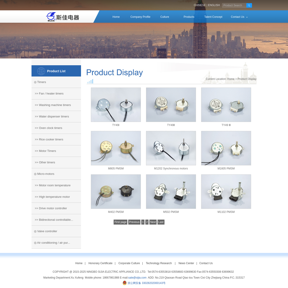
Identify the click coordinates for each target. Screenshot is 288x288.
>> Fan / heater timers (47, 93)
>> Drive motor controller (49, 208)
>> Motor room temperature (51, 185)
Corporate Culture (129, 263)
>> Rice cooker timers (47, 139)
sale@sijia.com (137, 277)
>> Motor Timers (44, 151)
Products (189, 16)
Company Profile (140, 16)
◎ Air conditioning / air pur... (51, 242)
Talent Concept (213, 16)
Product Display (247, 79)
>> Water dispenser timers (50, 116)
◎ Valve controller (44, 231)
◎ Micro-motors (43, 174)
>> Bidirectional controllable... (52, 219)
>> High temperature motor (51, 196)
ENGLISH (214, 5)
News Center (186, 263)
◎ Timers (39, 82)
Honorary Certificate (100, 263)
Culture (164, 16)
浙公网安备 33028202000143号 (147, 283)
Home (116, 16)
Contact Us (237, 16)
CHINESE (200, 5)
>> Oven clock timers (47, 128)
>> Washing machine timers (51, 105)
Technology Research (159, 263)
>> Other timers (43, 162)
